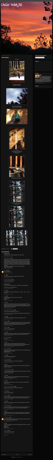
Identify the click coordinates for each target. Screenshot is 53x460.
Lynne (5, 290)
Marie (5, 302)
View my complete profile (39, 82)
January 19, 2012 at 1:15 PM (8, 353)
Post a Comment (5, 435)
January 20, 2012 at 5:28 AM (8, 409)
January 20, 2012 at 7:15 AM (8, 421)
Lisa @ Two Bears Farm (8, 279)
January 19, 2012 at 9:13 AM (8, 335)
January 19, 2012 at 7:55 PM (8, 393)
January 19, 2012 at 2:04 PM (8, 357)
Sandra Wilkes (6, 359)
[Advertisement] (17, 444)
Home (17, 454)
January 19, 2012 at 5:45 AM (8, 288)
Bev (4, 342)
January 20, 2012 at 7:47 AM (8, 428)
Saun (5, 380)
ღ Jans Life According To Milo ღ (9, 386)
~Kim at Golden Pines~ (7, 369)
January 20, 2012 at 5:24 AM (8, 403)
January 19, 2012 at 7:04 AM (8, 314)
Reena (5, 332)
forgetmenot (6, 395)
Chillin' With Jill (11, 5)
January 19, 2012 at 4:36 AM (8, 268)
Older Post (30, 454)
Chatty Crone (6, 430)
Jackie (5, 316)
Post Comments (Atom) (18, 457)
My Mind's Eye (6, 348)
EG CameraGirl (6, 337)
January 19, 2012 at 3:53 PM (8, 373)
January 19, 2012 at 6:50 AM (8, 300)
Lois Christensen (7, 417)
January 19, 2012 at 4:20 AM (8, 256)
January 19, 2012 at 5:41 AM (8, 282)
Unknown (5, 270)
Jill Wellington (6, 405)
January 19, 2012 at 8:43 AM (8, 330)
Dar (4, 423)
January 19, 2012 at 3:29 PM (8, 362)
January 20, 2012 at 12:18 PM (8, 433)
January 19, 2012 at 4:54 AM (8, 277)
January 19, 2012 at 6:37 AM (8, 294)
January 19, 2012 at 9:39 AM (8, 346)
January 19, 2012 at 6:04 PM (8, 384)
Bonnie (5, 355)
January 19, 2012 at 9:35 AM (8, 340)
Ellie (4, 364)
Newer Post (4, 454)
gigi (4, 411)
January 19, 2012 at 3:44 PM (8, 367)
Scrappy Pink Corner (7, 258)
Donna (5, 296)
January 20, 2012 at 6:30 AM (8, 415)
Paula (5, 375)
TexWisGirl (6, 327)
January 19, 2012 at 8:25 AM (8, 325)
